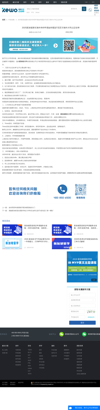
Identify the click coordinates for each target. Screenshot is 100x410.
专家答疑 (18, 350)
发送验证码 (91, 317)
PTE (32, 12)
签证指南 (18, 362)
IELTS (29, 352)
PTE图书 (66, 356)
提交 (82, 323)
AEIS (28, 12)
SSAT (29, 360)
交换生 (41, 356)
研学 (40, 2)
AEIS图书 (67, 353)
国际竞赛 (64, 2)
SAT (29, 355)
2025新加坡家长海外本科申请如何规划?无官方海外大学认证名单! (40, 20)
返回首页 (5, 2)
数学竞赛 (79, 350)
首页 (3, 20)
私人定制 (5, 350)
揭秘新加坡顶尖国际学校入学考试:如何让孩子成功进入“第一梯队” (31, 210)
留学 (25, 2)
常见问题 (41, 362)
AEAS (29, 373)
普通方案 (5, 353)
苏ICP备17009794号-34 (58, 382)
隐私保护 (12, 382)
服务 (47, 2)
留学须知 (18, 359)
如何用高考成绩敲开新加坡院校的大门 (22, 207)
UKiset (37, 12)
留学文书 (54, 353)
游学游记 (41, 365)
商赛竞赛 (79, 365)
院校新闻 (18, 365)
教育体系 (18, 356)
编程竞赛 (79, 362)
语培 (32, 2)
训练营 (41, 359)
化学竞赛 (79, 356)
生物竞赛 (79, 359)
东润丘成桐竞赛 (81, 374)
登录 (93, 2)
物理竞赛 (79, 353)
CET (29, 371)
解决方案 (16, 2)
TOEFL (30, 350)
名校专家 (54, 356)
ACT (29, 358)
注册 (86, 2)
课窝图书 (66, 350)
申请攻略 (11, 20)
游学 (40, 350)
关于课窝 (5, 382)
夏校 (40, 353)
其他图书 (66, 359)
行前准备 (41, 368)
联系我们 (12, 384)
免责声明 (20, 382)
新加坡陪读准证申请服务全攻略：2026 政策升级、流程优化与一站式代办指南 (36, 227)
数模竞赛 (79, 368)
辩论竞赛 (79, 371)
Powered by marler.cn (47, 384)
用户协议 (5, 384)
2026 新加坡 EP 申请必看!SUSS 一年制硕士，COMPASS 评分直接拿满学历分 (37, 240)
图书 (55, 2)
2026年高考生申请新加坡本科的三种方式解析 (86, 240)
